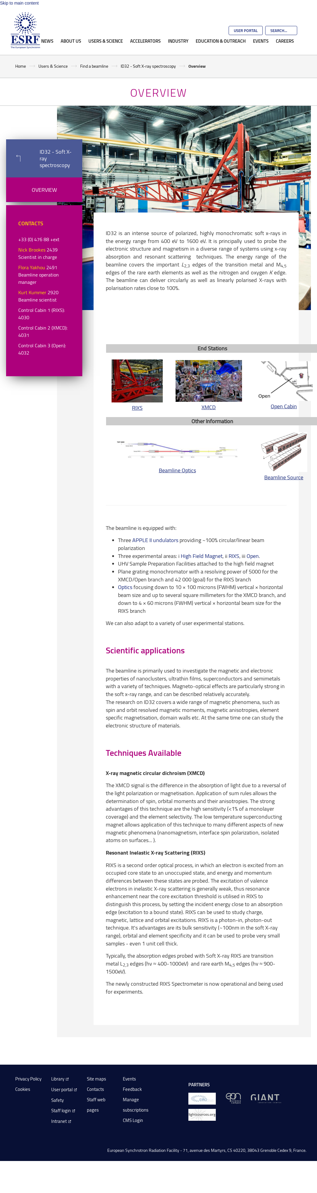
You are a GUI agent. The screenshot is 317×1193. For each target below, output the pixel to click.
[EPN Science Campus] (233, 1098)
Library (57, 1079)
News (47, 41)
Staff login (61, 1110)
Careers (285, 41)
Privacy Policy (28, 1079)
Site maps (96, 1079)
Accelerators (145, 41)
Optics (125, 587)
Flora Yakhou (31, 267)
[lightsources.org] (202, 1114)
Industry (178, 41)
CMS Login (133, 1120)
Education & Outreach (221, 41)
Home (20, 66)
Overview (44, 189)
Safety (57, 1100)
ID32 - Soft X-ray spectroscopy (148, 66)
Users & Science (105, 41)
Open (253, 555)
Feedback (132, 1089)
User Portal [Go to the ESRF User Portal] (246, 30)
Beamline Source (283, 477)
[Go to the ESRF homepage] (25, 30)
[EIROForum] (202, 1098)
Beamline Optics (177, 470)
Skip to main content (19, 3)
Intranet (59, 1121)
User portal (62, 1089)
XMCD (208, 407)
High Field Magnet (202, 555)
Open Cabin (284, 406)
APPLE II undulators (155, 540)
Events (261, 41)
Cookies (22, 1089)
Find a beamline (94, 66)
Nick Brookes (31, 249)
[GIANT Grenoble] (266, 1098)
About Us (71, 41)
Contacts (95, 1089)
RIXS (137, 407)
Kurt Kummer (32, 292)
